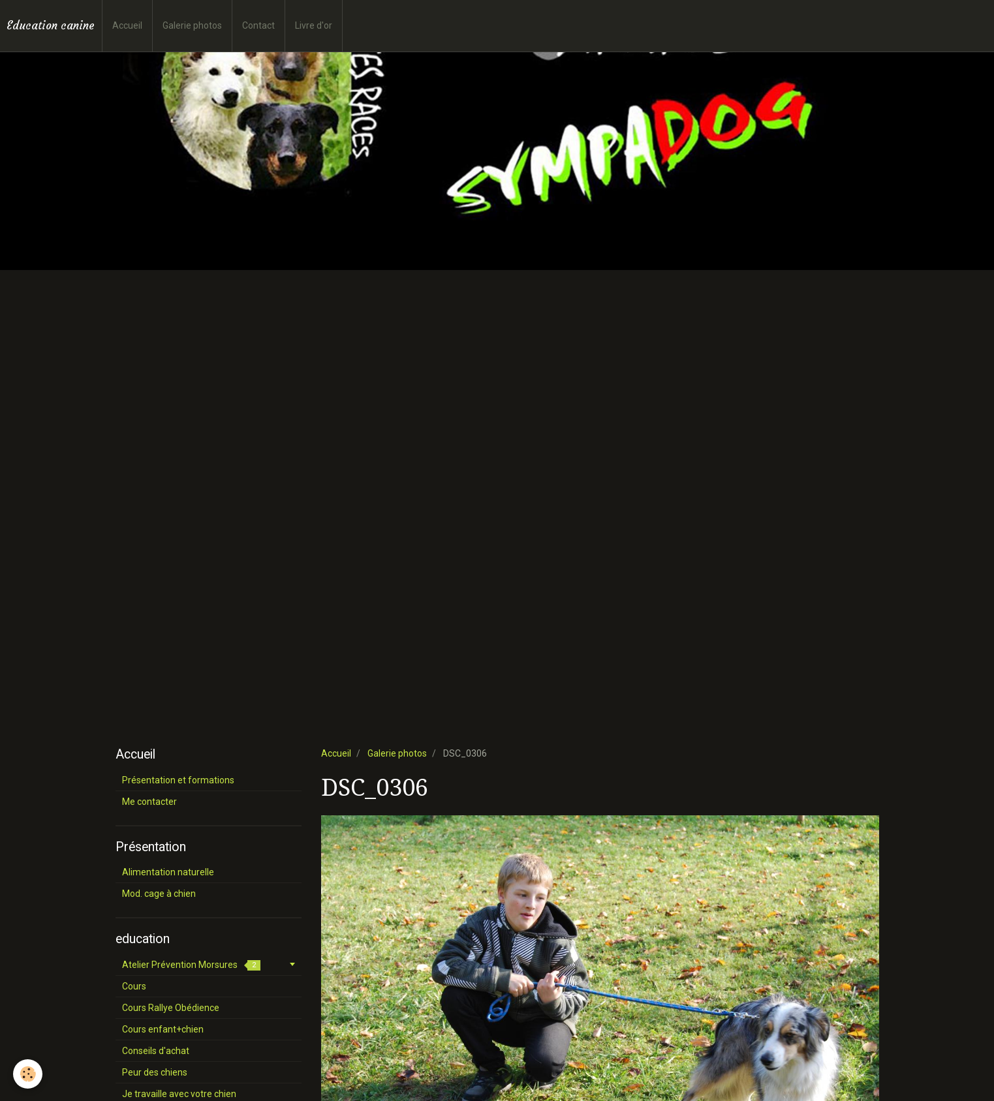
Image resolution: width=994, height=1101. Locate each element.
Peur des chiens (154, 1072)
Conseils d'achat (155, 1051)
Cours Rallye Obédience (170, 1008)
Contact (258, 25)
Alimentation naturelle (168, 872)
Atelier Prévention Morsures (191, 965)
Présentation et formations (178, 780)
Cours (134, 986)
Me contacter (149, 801)
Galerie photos (192, 25)
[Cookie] (27, 1074)
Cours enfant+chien (163, 1029)
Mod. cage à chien (159, 893)
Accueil (127, 25)
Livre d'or (313, 25)
